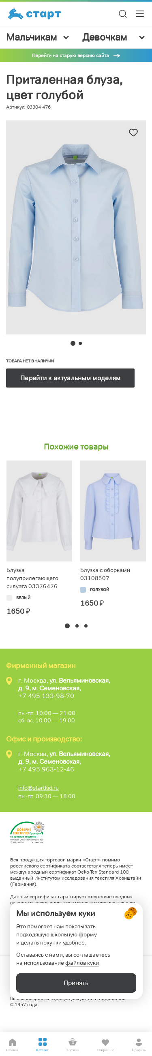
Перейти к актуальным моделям (70, 378)
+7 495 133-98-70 (46, 696)
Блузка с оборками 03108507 (105, 574)
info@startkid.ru (38, 787)
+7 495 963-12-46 (46, 769)
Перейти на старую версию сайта (70, 55)
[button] (67, 625)
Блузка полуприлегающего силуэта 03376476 (32, 578)
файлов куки (82, 962)
